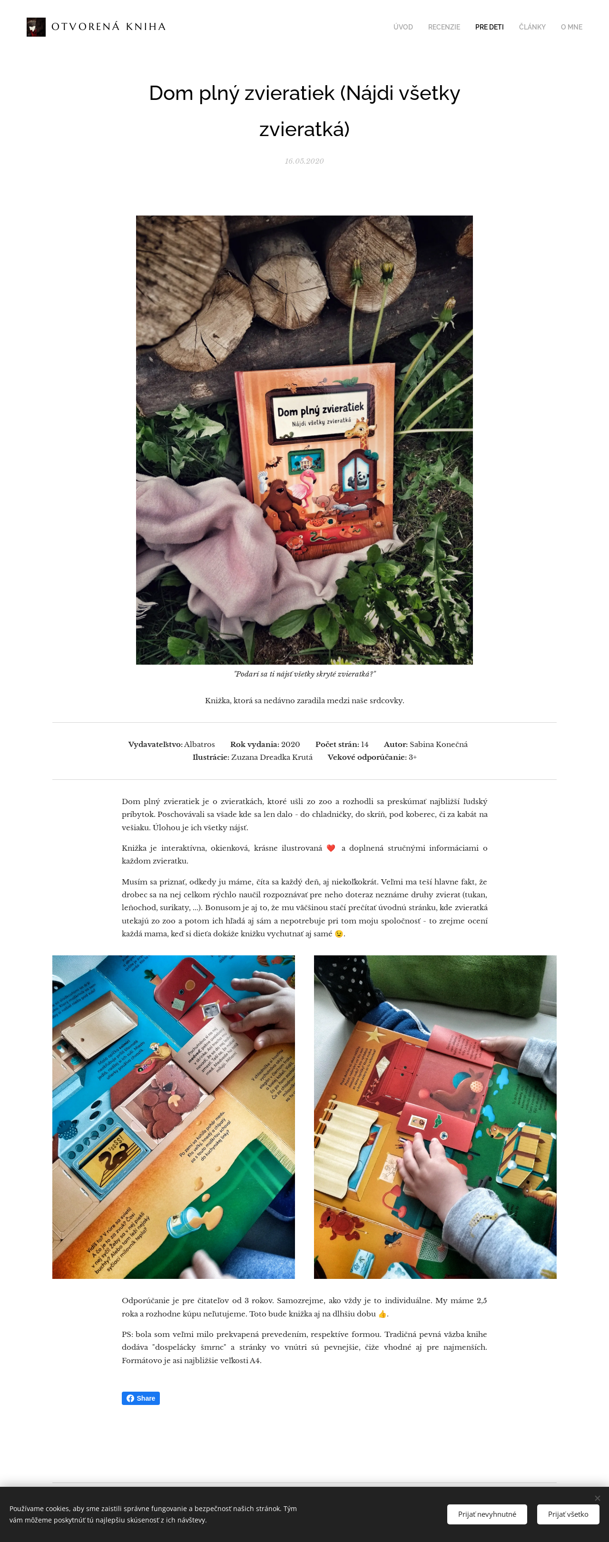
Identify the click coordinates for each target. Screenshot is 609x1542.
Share (141, 1398)
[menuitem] (414, 27)
